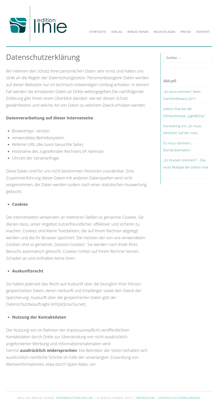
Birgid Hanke (138, 32)
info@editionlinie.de (75, 398)
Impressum (145, 398)
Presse (185, 32)
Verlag (116, 32)
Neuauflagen (164, 32)
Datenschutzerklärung (179, 398)
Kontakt (203, 32)
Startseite (97, 32)
